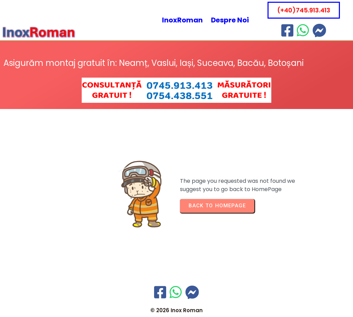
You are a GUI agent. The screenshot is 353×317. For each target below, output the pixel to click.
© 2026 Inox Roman (176, 310)
